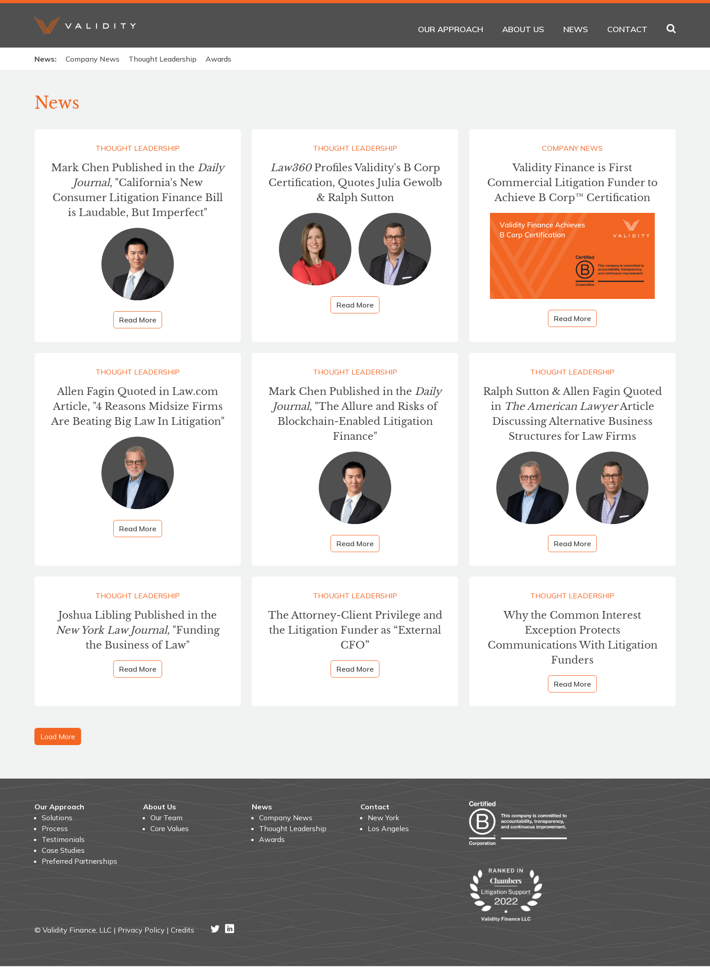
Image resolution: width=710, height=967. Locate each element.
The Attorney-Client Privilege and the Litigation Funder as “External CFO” (355, 631)
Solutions (57, 818)
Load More (57, 736)
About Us (523, 29)
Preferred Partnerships (79, 861)
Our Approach (450, 29)
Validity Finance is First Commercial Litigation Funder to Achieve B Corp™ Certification (572, 183)
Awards (218, 58)
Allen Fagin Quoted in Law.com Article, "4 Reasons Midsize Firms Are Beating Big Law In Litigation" (138, 407)
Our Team (166, 818)
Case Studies (63, 850)
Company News (93, 58)
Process (55, 828)
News (575, 29)
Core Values (169, 828)
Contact (627, 29)
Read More (137, 320)
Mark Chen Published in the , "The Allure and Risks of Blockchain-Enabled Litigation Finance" (355, 414)
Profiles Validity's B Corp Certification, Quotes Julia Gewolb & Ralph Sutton (355, 183)
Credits (182, 930)
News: (45, 58)
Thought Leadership (163, 58)
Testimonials (63, 839)
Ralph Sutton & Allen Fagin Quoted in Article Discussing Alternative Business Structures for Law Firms (572, 414)
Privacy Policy (141, 930)
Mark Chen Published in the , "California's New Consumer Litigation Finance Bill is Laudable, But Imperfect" (138, 190)
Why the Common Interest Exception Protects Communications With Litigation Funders (572, 638)
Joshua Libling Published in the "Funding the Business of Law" (138, 631)
